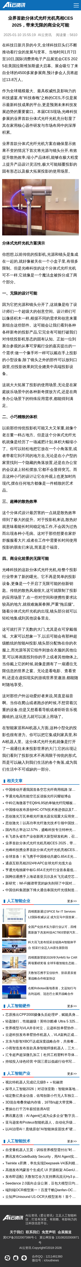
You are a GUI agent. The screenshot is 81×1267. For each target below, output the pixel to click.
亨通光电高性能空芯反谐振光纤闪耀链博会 (38, 796)
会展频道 (64, 1232)
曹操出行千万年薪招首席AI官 (27, 1109)
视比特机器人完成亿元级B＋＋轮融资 (34, 1082)
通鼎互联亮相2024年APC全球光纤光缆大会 (38, 863)
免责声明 (49, 1232)
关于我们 (17, 1232)
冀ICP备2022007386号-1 (20, 1237)
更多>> (72, 901)
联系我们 (33, 1232)
